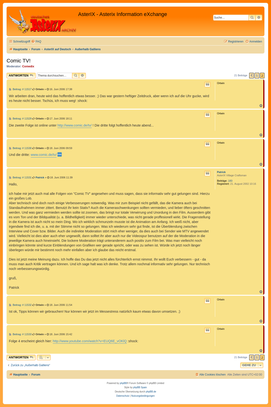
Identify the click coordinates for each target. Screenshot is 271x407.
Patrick (221, 172)
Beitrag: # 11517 (20, 89)
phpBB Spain (140, 387)
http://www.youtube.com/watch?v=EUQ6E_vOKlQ (90, 341)
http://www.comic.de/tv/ (74, 125)
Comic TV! (19, 61)
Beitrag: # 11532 (20, 305)
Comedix (28, 66)
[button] (251, 75)
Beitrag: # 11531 (20, 177)
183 (230, 180)
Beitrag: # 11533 (20, 334)
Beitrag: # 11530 (20, 148)
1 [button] (257, 75)
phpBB (123, 383)
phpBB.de (151, 391)
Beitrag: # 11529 (20, 118)
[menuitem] (36, 41)
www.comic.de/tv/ (44, 155)
